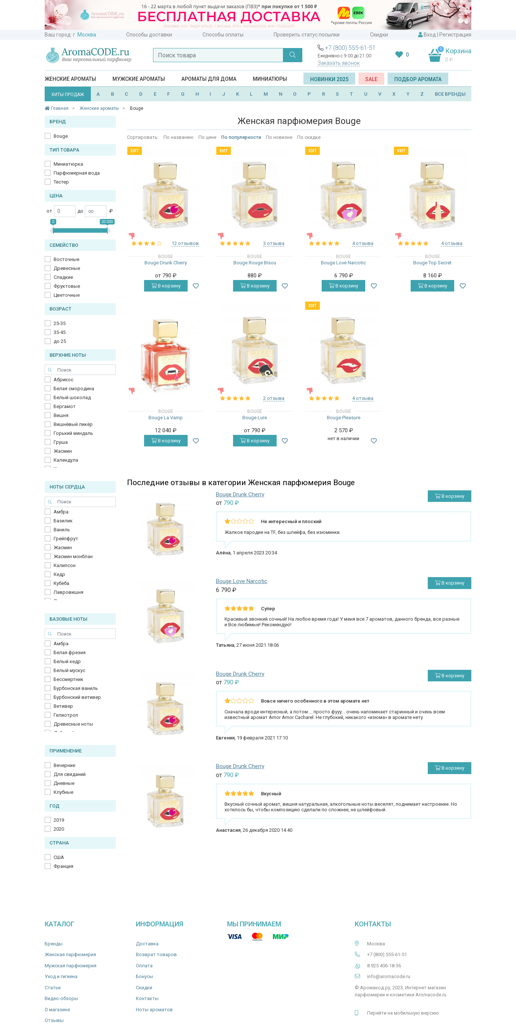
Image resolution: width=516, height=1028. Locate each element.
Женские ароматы (70, 79)
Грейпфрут (66, 538)
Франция (63, 866)
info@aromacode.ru (388, 976)
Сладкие (63, 277)
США (59, 857)
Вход (430, 35)
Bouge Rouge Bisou (254, 262)
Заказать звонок (339, 63)
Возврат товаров (156, 954)
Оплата (144, 965)
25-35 (60, 323)
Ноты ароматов (154, 1009)
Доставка (147, 943)
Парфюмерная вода (77, 173)
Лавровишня (68, 592)
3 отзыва (273, 243)
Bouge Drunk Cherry (165, 262)
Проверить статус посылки (307, 35)
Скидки (379, 35)
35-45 (60, 332)
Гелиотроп (66, 715)
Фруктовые (67, 286)
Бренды (54, 943)
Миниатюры (270, 79)
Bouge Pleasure (343, 417)
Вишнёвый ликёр (73, 424)
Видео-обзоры (61, 998)
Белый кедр (67, 661)
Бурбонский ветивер (77, 697)
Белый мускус (69, 670)
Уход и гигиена (61, 976)
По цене (207, 137)
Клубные (63, 792)
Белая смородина (74, 388)
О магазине (57, 1009)
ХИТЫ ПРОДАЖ (67, 94)
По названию (178, 137)
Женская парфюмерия (70, 954)
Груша (61, 442)
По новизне (279, 137)
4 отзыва (362, 243)
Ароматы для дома (208, 79)
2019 (59, 820)
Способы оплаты (223, 35)
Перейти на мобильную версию (403, 1013)
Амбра (61, 512)
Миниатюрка (68, 164)
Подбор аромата (418, 79)
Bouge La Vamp (166, 417)
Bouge (61, 136)
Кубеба (61, 583)
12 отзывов (185, 243)
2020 (59, 829)
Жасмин (63, 451)
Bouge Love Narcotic (343, 262)
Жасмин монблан (73, 556)
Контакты (147, 998)
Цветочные (67, 295)
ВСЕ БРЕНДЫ (450, 94)
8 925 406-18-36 (384, 965)
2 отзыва (273, 398)
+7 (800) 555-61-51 (350, 47)
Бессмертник (68, 679)
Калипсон (65, 565)
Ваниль (62, 529)
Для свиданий (70, 774)
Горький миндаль (73, 433)
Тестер (61, 182)
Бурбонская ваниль (76, 688)
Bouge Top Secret (432, 262)
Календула (66, 460)
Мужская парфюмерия (70, 965)
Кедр (59, 574)
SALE (371, 79)
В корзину (166, 286)
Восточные (66, 259)
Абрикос (63, 379)
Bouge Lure (254, 417)
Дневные (64, 783)
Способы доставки (149, 35)
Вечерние (64, 765)
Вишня (61, 415)
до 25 (60, 341)
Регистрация (455, 35)
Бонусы (144, 976)
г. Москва (84, 35)
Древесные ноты (73, 724)
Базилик (63, 520)
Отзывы (54, 1020)
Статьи (53, 987)
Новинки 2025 (329, 79)
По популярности (241, 137)
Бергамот (65, 406)
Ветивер (63, 706)
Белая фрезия (70, 652)
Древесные (67, 268)
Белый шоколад (72, 397)
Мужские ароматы (138, 79)
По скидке (309, 137)
